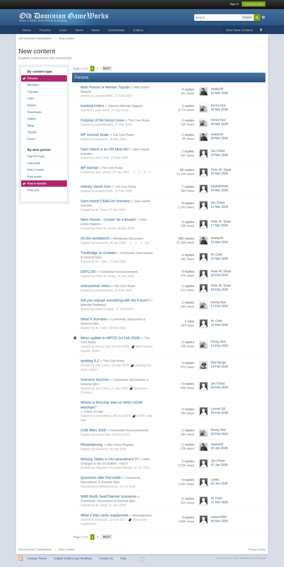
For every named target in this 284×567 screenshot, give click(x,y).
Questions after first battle (101, 478)
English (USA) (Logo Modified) (73, 558)
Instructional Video (95, 286)
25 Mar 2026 (219, 155)
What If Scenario (94, 319)
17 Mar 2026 (219, 225)
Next (106, 68)
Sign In (234, 4)
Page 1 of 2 (80, 68)
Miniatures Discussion (128, 238)
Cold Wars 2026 (93, 430)
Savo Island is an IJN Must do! (105, 149)
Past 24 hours (36, 156)
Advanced (263, 17)
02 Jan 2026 (219, 483)
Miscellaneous (142, 515)
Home (26, 30)
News (96, 30)
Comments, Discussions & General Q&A (108, 501)
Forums (45, 30)
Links (63, 30)
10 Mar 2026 (219, 242)
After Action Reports (120, 445)
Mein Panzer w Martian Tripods (105, 87)
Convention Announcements (119, 272)
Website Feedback (93, 305)
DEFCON (88, 272)
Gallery (138, 30)
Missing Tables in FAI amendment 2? (110, 459)
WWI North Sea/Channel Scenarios (108, 496)
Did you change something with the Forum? (115, 300)
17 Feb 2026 (219, 306)
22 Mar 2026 (219, 207)
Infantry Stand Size (96, 186)
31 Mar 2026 (219, 93)
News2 (31, 105)
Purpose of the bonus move (102, 120)
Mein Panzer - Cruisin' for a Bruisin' (108, 219)
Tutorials (32, 91)
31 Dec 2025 (219, 502)
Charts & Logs (93, 411)
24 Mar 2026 (219, 190)
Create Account (253, 4)
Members (33, 84)
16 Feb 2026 (219, 325)
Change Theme (37, 558)
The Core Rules (139, 120)
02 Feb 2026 (219, 434)
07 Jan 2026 (219, 465)
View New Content (239, 30)
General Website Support (125, 106)
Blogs (31, 125)
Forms (31, 138)
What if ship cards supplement (105, 515)
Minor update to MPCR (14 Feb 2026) (110, 338)
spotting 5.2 (90, 361)
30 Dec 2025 (219, 521)
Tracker (32, 132)
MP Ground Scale (95, 135)
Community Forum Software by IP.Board (240, 558)
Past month (34, 176)
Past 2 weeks (35, 169)
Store (79, 30)
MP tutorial (89, 168)
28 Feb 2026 (219, 275)
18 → (149, 243)
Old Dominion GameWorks (35, 549)
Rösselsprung (92, 445)
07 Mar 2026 (219, 258)
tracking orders (92, 106)
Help (123, 558)
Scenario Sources (95, 379)
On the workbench (95, 238)
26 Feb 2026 (219, 289)
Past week (33, 163)
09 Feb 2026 (219, 387)
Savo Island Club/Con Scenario (105, 201)
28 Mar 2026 (219, 138)
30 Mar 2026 (219, 109)
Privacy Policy (256, 549)
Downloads (116, 30)
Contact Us (106, 558)
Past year (33, 190)
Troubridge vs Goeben (98, 253)
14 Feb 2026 (219, 346)
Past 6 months (37, 183)
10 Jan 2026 (219, 448)
